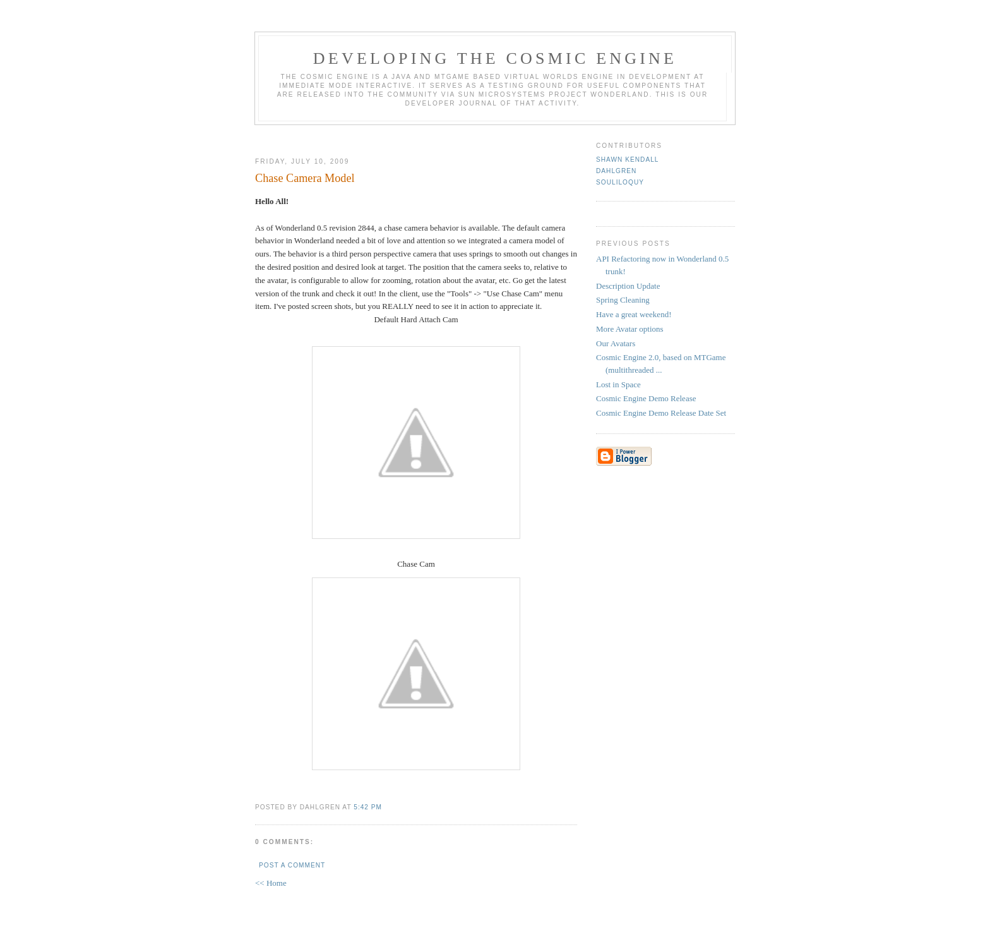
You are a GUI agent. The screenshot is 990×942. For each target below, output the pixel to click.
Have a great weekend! (633, 314)
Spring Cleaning (623, 300)
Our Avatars (615, 343)
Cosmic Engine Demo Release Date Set (661, 413)
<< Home (271, 883)
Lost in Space (618, 384)
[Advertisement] (416, 136)
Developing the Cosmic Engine (495, 58)
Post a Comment (292, 865)
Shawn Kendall (627, 159)
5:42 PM (368, 807)
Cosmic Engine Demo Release (646, 398)
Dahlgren (616, 170)
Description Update (628, 286)
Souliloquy (620, 182)
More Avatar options (630, 329)
